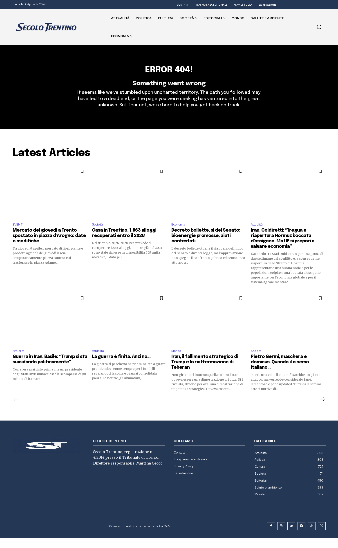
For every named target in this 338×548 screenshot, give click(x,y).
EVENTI (19, 232)
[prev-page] (16, 409)
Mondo (177, 360)
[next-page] (322, 409)
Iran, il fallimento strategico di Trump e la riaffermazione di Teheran (204, 372)
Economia (179, 232)
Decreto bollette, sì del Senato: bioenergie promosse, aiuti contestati (205, 244)
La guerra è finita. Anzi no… (121, 366)
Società (98, 232)
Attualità (258, 232)
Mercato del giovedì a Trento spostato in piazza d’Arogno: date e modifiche (49, 244)
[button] (319, 26)
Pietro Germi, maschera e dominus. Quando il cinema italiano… (280, 372)
